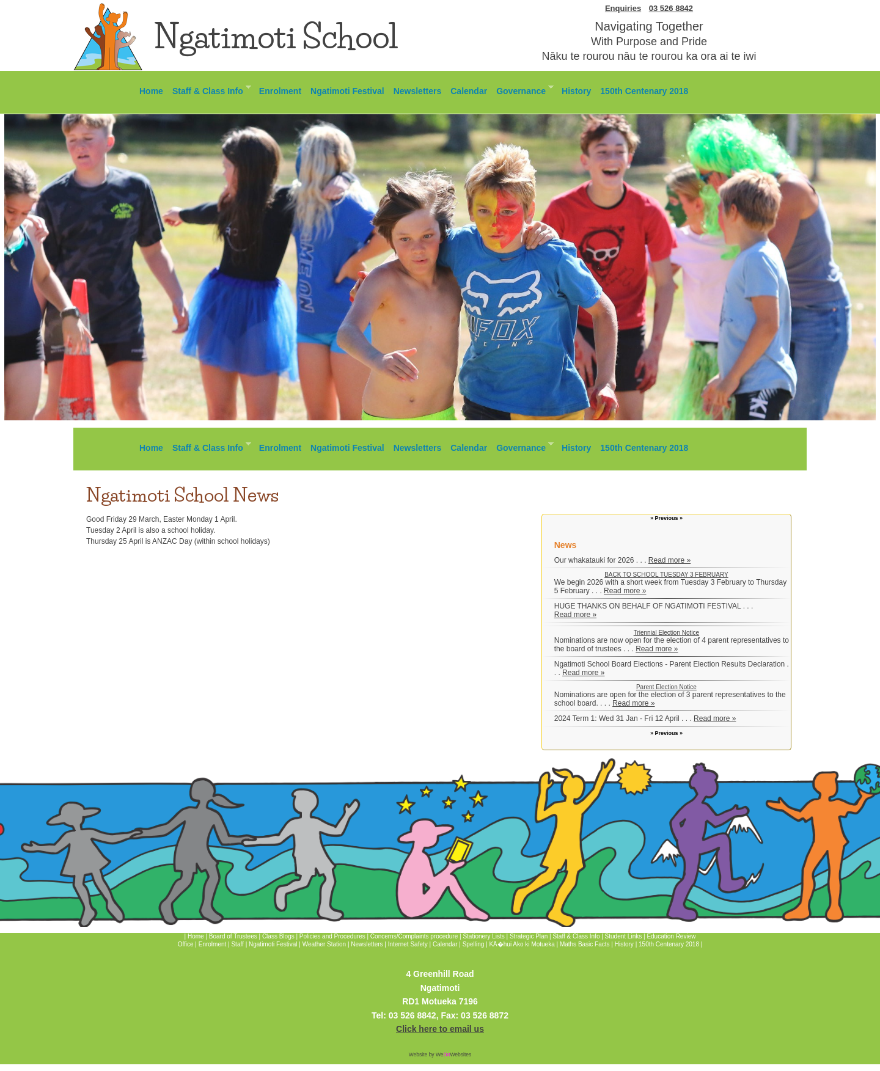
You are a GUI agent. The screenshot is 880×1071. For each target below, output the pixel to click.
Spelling (474, 944)
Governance (522, 89)
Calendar (468, 91)
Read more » (669, 560)
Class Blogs (278, 936)
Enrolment (280, 91)
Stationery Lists (483, 936)
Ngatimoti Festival (347, 91)
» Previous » (666, 518)
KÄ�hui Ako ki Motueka (521, 944)
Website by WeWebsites (440, 1054)
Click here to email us (440, 1029)
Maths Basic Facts (585, 944)
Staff (238, 944)
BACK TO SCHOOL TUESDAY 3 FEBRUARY (666, 574)
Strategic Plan (529, 936)
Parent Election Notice (666, 687)
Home (151, 91)
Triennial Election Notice (666, 632)
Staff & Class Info (209, 89)
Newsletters (418, 91)
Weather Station (324, 944)
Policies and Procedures (332, 936)
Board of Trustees (233, 936)
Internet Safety (408, 944)
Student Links (623, 936)
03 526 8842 (671, 8)
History (576, 91)
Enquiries (623, 8)
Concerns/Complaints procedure (414, 936)
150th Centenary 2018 (644, 91)
